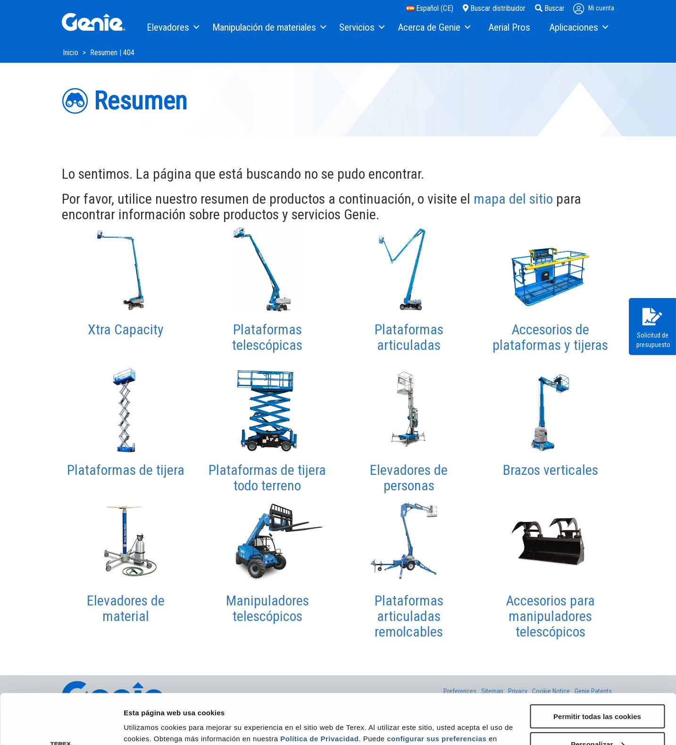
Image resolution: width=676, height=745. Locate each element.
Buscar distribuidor (494, 8)
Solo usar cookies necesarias (597, 722)
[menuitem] (172, 28)
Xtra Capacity (126, 329)
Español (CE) (430, 8)
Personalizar (597, 694)
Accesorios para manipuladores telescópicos (550, 616)
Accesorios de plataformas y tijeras (550, 337)
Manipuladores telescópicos (267, 608)
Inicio (71, 52)
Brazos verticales (550, 470)
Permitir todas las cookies (597, 666)
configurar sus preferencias (436, 688)
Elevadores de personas (409, 478)
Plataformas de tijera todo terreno (267, 478)
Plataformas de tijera (125, 470)
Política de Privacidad (319, 688)
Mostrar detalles (151, 726)
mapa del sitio (513, 198)
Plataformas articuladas (409, 337)
